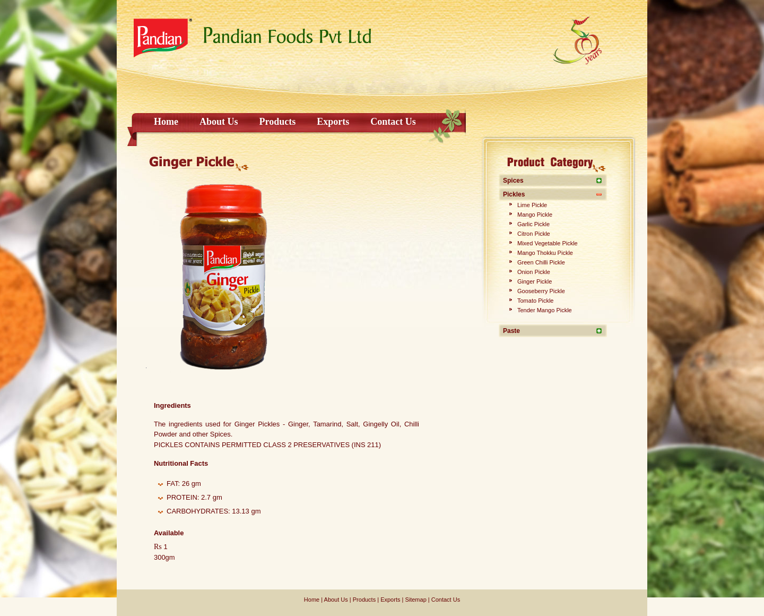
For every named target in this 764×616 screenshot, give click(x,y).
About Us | (337, 599)
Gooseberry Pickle (541, 291)
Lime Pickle (532, 205)
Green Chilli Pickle (541, 262)
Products (277, 121)
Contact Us (393, 121)
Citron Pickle (533, 233)
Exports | (391, 599)
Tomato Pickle (535, 300)
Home (166, 121)
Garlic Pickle (533, 224)
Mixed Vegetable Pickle (547, 243)
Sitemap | (416, 599)
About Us (218, 121)
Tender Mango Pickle (544, 310)
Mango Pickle (534, 214)
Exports (333, 121)
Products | (365, 599)
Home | (313, 599)
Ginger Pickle (534, 281)
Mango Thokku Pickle (545, 253)
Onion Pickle (533, 272)
